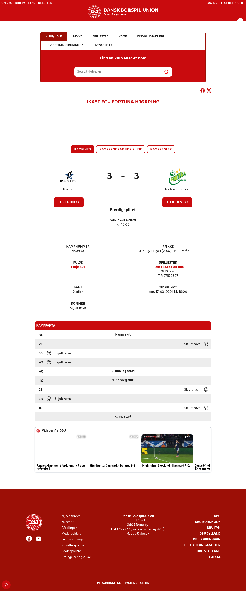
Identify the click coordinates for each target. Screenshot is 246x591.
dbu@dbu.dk (140, 533)
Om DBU (6, 3)
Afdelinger (69, 528)
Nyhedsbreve (71, 516)
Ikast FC (68, 189)
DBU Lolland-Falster (202, 545)
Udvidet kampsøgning (64, 45)
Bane (78, 287)
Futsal (214, 557)
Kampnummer (78, 246)
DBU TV (20, 3)
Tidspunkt (168, 287)
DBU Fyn (213, 528)
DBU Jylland (209, 533)
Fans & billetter (40, 3)
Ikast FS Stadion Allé (168, 267)
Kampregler (161, 149)
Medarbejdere (71, 533)
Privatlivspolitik (73, 545)
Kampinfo (82, 149)
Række (168, 246)
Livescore (102, 45)
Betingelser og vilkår (76, 557)
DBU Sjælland (208, 551)
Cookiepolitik (71, 551)
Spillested (168, 262)
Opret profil (231, 3)
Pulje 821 (78, 267)
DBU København (206, 539)
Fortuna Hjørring (177, 189)
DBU (217, 516)
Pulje (78, 262)
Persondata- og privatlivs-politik (123, 583)
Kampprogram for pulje (120, 149)
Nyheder (68, 522)
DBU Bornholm (207, 522)
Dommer (78, 303)
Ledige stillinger (73, 539)
